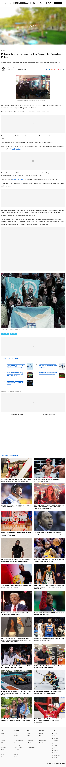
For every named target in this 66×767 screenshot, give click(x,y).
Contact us (29, 735)
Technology (3, 747)
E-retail (15, 733)
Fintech (15, 756)
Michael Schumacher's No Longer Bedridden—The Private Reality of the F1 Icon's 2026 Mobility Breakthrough (48, 720)
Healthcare (16, 738)
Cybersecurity (17, 745)
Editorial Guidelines (49, 414)
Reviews (3, 756)
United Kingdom (42, 740)
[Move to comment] (63, 69)
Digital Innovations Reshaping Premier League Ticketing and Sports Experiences (15, 374)
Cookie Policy (29, 742)
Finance (15, 742)
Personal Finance (5, 745)
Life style (3, 752)
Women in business (18, 749)
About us (28, 733)
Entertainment (4, 749)
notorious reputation (18, 179)
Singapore (41, 738)
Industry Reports (17, 759)
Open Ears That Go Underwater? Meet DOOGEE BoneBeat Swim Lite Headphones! (48, 365)
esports (15, 752)
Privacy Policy (30, 740)
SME (2, 742)
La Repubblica (16, 149)
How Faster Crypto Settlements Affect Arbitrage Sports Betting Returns (15, 382)
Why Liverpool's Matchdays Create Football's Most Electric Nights (48, 373)
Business (3, 740)
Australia (41, 733)
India (40, 735)
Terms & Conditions (31, 738)
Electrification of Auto (18, 740)
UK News (3, 735)
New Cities (16, 754)
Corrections (29, 745)
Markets (3, 738)
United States (42, 742)
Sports (2, 754)
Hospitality (16, 735)
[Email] (60, 69)
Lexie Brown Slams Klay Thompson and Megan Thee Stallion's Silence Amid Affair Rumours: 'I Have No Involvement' (49, 587)
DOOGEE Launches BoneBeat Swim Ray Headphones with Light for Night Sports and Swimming (16, 365)
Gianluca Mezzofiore (13, 67)
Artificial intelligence (18, 747)
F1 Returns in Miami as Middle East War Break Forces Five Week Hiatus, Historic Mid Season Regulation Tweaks (16, 693)
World (2, 733)
